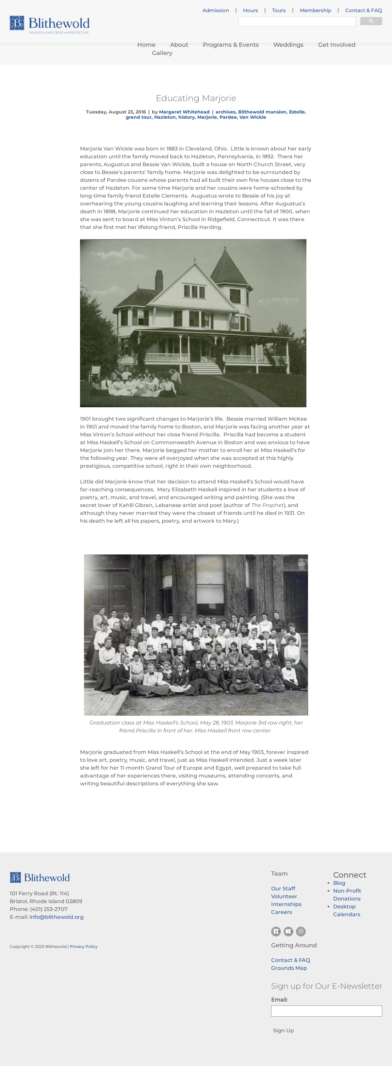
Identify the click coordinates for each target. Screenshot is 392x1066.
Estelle (297, 112)
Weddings (288, 44)
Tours (279, 10)
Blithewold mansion (262, 112)
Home (146, 44)
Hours (250, 10)
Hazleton (165, 117)
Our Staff (283, 888)
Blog (339, 883)
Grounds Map (289, 968)
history (186, 117)
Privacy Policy (84, 946)
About (179, 44)
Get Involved (336, 44)
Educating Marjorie (196, 98)
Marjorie (207, 117)
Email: (279, 1000)
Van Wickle (252, 117)
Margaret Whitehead (184, 112)
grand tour (139, 117)
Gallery (162, 53)
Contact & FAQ (363, 10)
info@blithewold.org (56, 917)
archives (226, 112)
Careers (281, 912)
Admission (216, 10)
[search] (296, 22)
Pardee (228, 117)
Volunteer (284, 896)
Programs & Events (231, 44)
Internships (286, 904)
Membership (315, 10)
